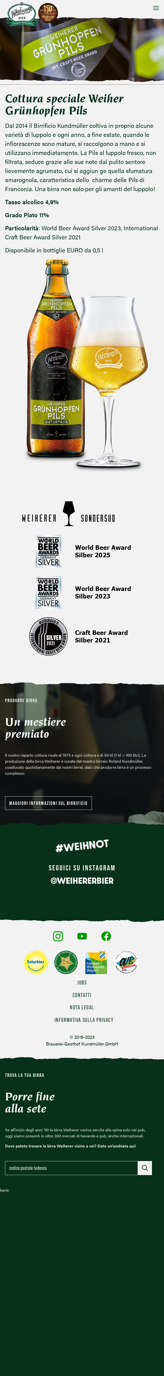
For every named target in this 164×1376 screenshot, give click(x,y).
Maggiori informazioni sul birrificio (48, 803)
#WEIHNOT (82, 846)
